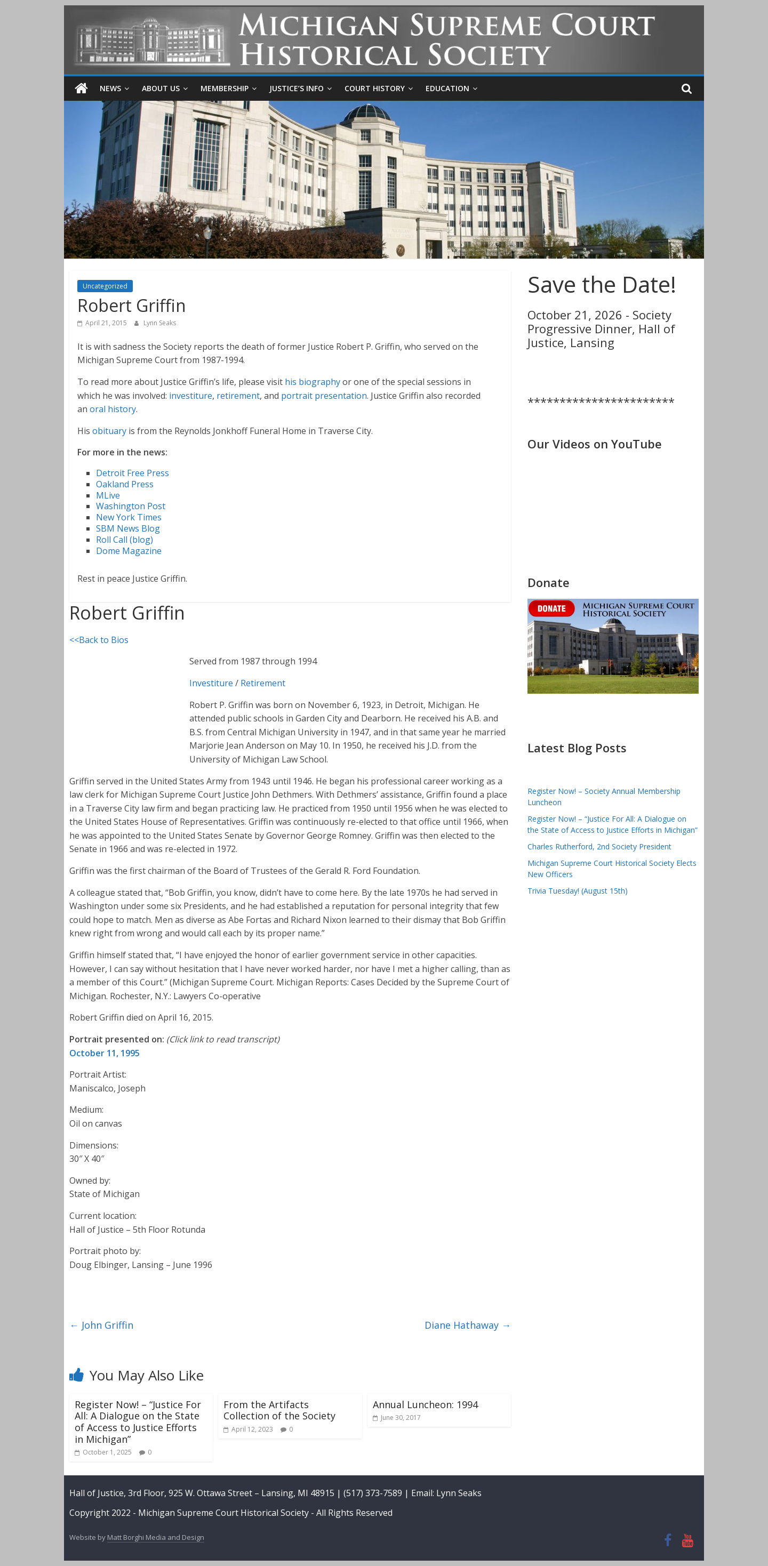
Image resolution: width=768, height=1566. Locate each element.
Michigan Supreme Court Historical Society (224, 1513)
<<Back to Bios (99, 639)
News (110, 88)
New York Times (129, 517)
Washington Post (130, 506)
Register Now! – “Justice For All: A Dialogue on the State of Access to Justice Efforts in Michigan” (138, 1421)
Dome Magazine (129, 550)
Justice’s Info (296, 88)
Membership (225, 88)
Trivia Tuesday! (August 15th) (577, 891)
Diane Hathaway (468, 1325)
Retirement (263, 683)
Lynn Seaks (159, 322)
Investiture (211, 683)
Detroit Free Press (132, 473)
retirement (238, 395)
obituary (109, 430)
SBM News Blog (128, 528)
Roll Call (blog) (124, 539)
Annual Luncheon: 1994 (425, 1404)
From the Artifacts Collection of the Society (279, 1410)
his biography (312, 382)
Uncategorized (105, 286)
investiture (190, 395)
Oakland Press (125, 483)
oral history (113, 409)
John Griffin (101, 1325)
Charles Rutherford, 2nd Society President (599, 846)
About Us (161, 88)
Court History (375, 88)
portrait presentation (324, 395)
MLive (108, 495)
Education (447, 88)
